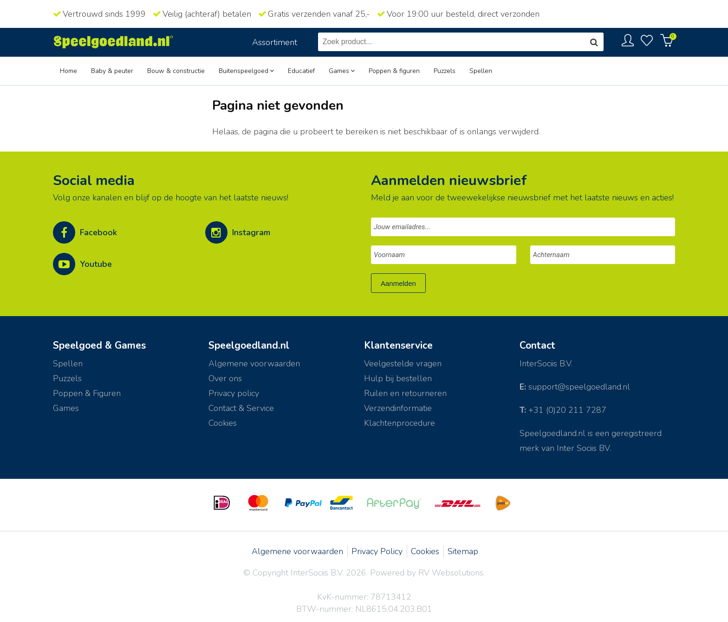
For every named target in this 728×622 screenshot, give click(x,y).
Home (68, 70)
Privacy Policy (377, 551)
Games (339, 70)
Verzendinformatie (398, 408)
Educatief (301, 70)
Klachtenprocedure (399, 423)
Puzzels (444, 70)
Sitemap (463, 551)
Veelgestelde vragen (403, 363)
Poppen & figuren (394, 70)
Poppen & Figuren (87, 393)
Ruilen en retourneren (405, 393)
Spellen (480, 70)
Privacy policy (233, 393)
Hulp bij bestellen (398, 378)
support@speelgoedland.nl (579, 386)
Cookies (222, 423)
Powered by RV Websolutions (426, 572)
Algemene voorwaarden (297, 551)
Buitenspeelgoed (243, 70)
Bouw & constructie (176, 70)
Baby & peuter (112, 70)
